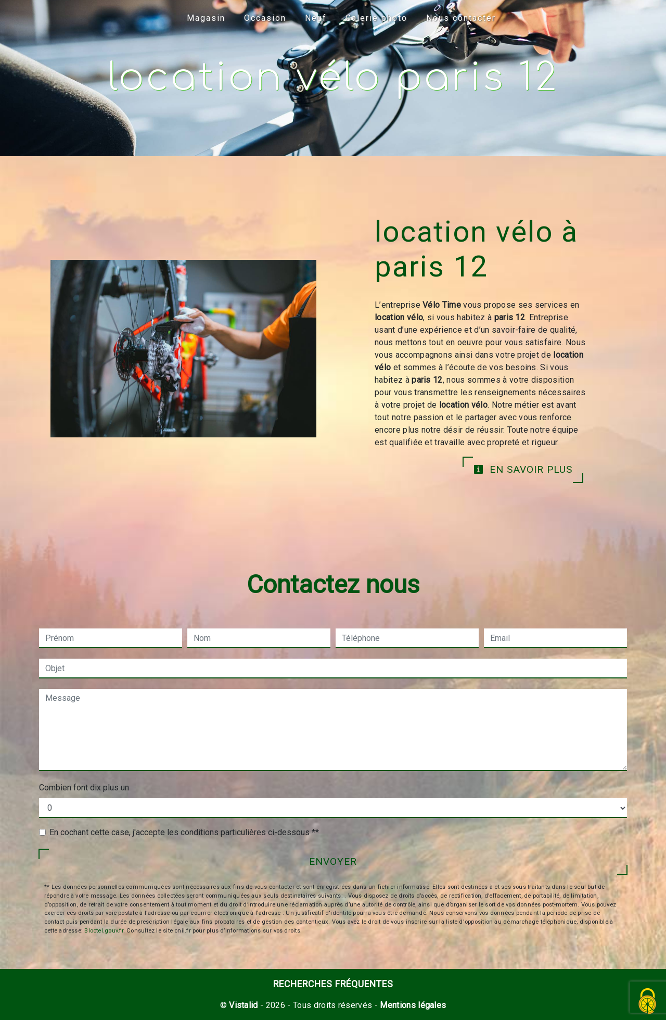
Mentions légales (412, 1005)
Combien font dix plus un (84, 787)
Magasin (206, 18)
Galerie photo (376, 18)
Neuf (316, 18)
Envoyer (333, 861)
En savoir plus (522, 469)
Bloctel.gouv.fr (103, 930)
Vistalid (243, 1005)
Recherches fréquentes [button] (333, 984)
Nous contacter (461, 18)
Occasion (265, 18)
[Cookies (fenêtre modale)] (648, 1002)
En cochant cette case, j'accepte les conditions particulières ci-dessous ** (184, 832)
